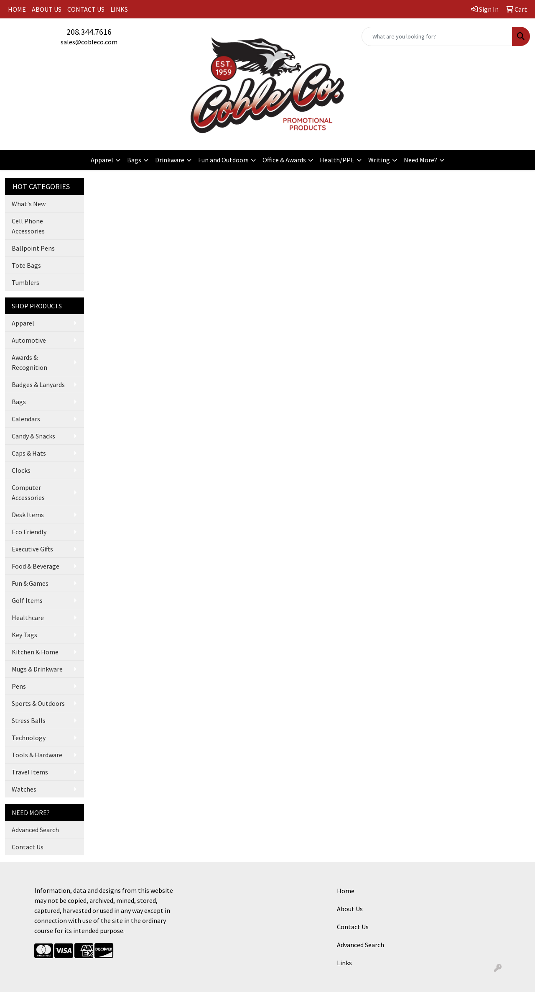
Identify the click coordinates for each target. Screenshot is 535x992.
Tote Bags (26, 265)
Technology (29, 737)
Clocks (21, 470)
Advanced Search (35, 829)
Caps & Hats (29, 453)
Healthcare (28, 617)
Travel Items (30, 772)
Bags (134, 160)
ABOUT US (46, 9)
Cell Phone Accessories (28, 226)
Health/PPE (337, 160)
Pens (19, 686)
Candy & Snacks (33, 436)
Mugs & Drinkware (37, 669)
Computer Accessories (28, 492)
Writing (379, 160)
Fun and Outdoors (223, 160)
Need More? (420, 160)
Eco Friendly (29, 532)
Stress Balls (29, 720)
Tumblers (25, 282)
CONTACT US (85, 9)
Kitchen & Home (35, 652)
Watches (24, 789)
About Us (350, 909)
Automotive (29, 340)
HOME (17, 9)
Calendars (26, 419)
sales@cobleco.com (89, 42)
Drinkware (169, 160)
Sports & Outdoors (38, 703)
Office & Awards (284, 160)
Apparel (102, 160)
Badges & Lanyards (38, 384)
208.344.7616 (89, 31)
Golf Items (27, 600)
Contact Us (27, 847)
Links (344, 963)
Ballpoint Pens (33, 248)
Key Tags (24, 635)
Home (345, 891)
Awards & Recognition (29, 362)
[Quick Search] (437, 36)
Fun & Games (30, 583)
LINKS (119, 9)
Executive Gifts (32, 549)
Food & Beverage (35, 566)
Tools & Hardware (37, 755)
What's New (29, 204)
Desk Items (28, 514)
